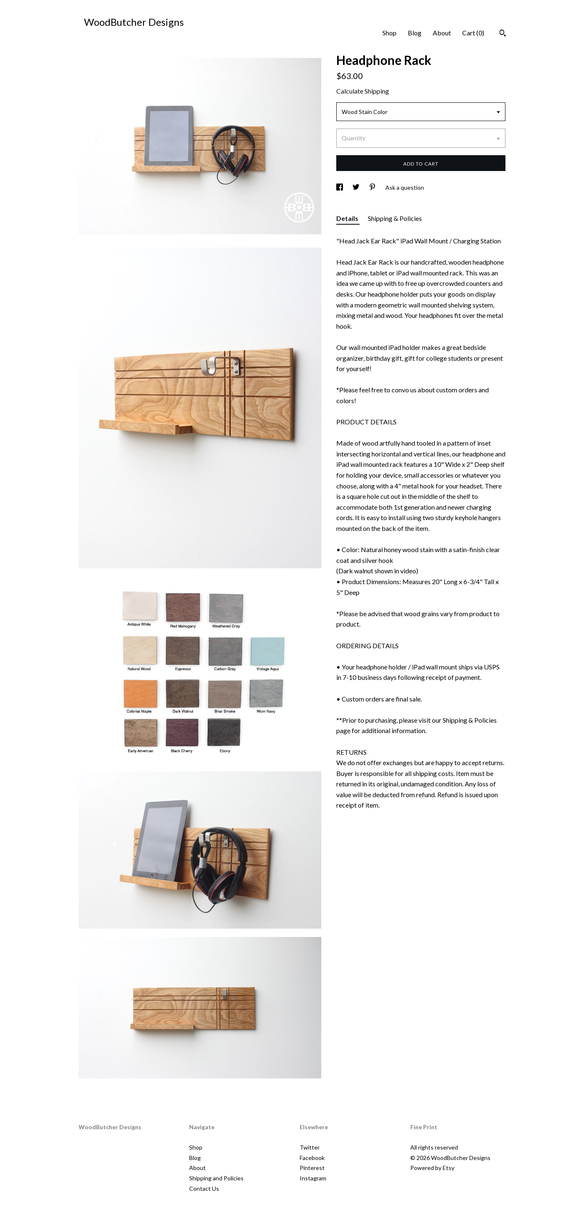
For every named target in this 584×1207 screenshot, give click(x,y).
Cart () (473, 33)
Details (348, 218)
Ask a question (404, 187)
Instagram (313, 1178)
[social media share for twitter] (356, 187)
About (442, 33)
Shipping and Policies (216, 1178)
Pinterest (312, 1167)
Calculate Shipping (362, 91)
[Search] (503, 34)
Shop (389, 33)
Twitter (310, 1147)
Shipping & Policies (395, 218)
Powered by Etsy (432, 1167)
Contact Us (204, 1188)
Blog (414, 33)
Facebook (312, 1157)
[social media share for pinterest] (373, 187)
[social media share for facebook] (340, 187)
